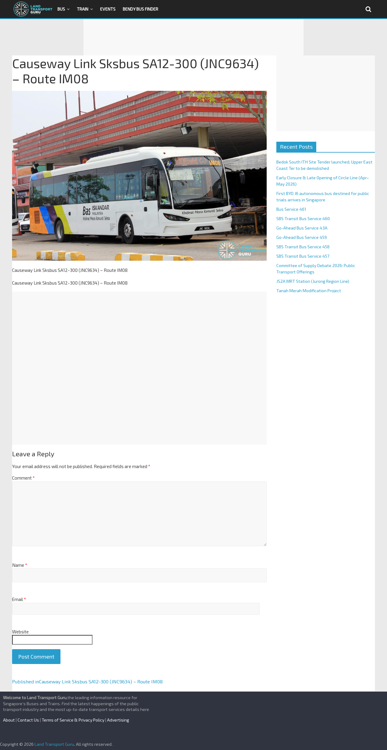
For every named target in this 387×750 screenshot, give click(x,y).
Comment (23, 478)
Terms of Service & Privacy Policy (73, 719)
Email (19, 599)
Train (82, 9)
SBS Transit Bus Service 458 (303, 246)
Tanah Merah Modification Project (308, 290)
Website (20, 631)
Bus (61, 9)
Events (107, 9)
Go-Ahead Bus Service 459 (301, 237)
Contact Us (28, 719)
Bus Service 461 (291, 209)
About (9, 719)
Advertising (118, 719)
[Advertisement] (193, 37)
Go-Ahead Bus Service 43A (301, 227)
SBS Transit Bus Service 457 (302, 256)
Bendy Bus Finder (140, 9)
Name (19, 565)
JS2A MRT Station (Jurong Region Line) (312, 281)
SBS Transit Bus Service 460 (303, 218)
